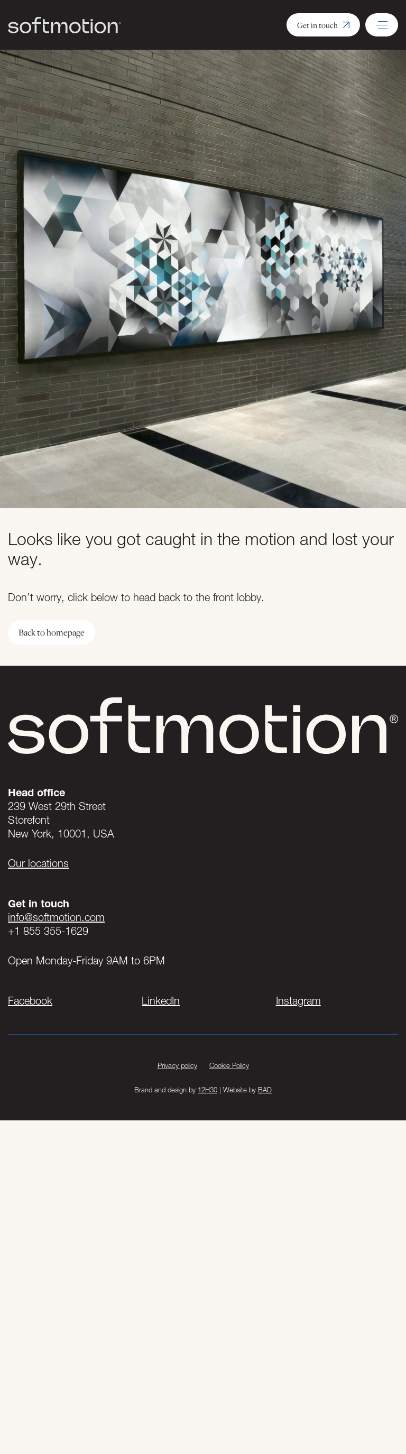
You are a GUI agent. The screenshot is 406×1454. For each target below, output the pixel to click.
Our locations (38, 863)
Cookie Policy (229, 1065)
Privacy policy (177, 1065)
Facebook (30, 1001)
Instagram (298, 1001)
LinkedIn (161, 1001)
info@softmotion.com (56, 917)
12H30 (207, 1089)
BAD (265, 1089)
